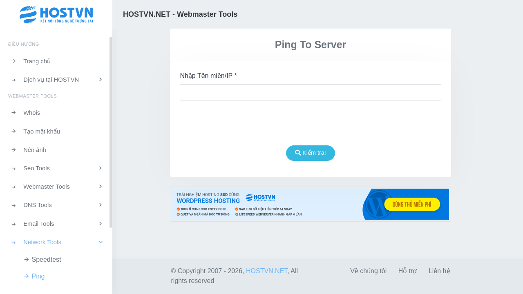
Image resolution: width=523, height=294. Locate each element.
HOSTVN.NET (266, 270)
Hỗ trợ (407, 270)
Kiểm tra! (310, 152)
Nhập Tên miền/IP (208, 75)
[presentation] (310, 123)
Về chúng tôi (368, 270)
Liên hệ (439, 270)
